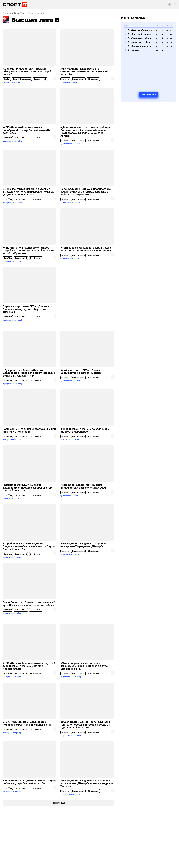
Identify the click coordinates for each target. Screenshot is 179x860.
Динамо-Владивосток (22, 79)
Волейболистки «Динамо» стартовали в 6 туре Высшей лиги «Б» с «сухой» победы (29, 604)
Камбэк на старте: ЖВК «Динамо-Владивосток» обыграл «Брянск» (81, 371)
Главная (7, 13)
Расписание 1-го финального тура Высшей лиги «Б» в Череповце (29, 430)
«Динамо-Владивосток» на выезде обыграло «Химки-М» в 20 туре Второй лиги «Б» (27, 71)
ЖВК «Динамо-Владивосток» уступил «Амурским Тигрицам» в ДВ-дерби (84, 545)
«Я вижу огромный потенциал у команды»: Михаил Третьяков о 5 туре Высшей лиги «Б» (84, 666)
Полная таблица (148, 94)
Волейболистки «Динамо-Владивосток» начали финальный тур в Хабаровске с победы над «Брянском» (85, 192)
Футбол (7, 79)
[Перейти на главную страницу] (15, 4)
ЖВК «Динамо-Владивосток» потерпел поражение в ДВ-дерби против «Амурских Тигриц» (86, 783)
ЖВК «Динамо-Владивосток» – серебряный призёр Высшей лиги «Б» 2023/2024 (26, 130)
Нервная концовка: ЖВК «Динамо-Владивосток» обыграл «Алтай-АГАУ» (84, 486)
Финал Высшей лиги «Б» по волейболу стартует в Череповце (84, 430)
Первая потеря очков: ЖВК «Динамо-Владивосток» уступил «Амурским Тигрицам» (26, 309)
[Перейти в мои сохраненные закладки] (175, 4)
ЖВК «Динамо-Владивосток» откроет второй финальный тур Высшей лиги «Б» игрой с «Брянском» (28, 250)
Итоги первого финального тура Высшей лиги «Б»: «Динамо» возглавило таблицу (86, 249)
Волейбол (19, 13)
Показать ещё (58, 803)
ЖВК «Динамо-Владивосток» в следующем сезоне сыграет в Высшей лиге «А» (84, 71)
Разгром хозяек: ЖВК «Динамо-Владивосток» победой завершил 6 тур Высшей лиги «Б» (27, 487)
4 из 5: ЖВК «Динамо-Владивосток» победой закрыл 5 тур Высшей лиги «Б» (28, 723)
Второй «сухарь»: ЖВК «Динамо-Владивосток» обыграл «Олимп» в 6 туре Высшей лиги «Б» (29, 546)
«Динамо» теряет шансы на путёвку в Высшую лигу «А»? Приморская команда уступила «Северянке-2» (28, 192)
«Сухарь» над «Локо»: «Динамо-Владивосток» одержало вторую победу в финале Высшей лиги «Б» (29, 373)
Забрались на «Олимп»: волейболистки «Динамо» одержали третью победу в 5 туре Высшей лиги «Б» (85, 725)
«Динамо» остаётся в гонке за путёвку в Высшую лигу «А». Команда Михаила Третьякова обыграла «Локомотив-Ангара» (85, 131)
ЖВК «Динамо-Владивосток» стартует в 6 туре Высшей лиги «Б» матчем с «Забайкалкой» (29, 666)
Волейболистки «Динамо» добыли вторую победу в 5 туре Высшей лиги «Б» (29, 782)
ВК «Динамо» (93, 79)
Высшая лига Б (40, 79)
